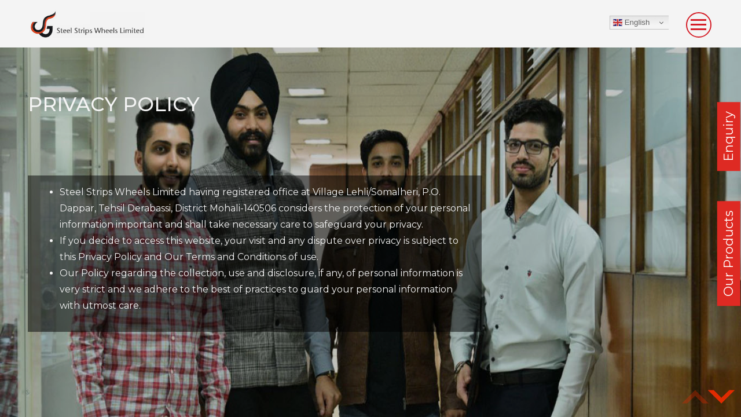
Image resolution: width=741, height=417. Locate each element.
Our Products (728, 253)
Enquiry (728, 136)
